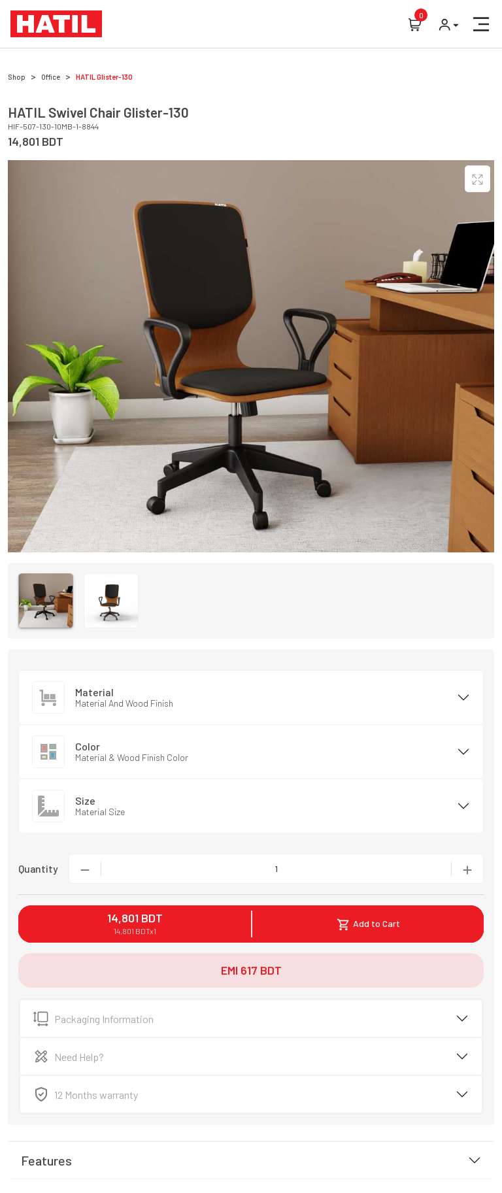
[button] (481, 24)
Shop (16, 77)
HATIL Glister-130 (104, 77)
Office (50, 77)
